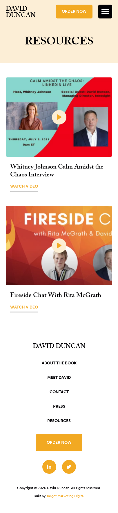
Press (59, 406)
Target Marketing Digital (65, 496)
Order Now (74, 11)
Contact (59, 392)
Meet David (59, 377)
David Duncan (21, 13)
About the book (59, 363)
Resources (59, 420)
